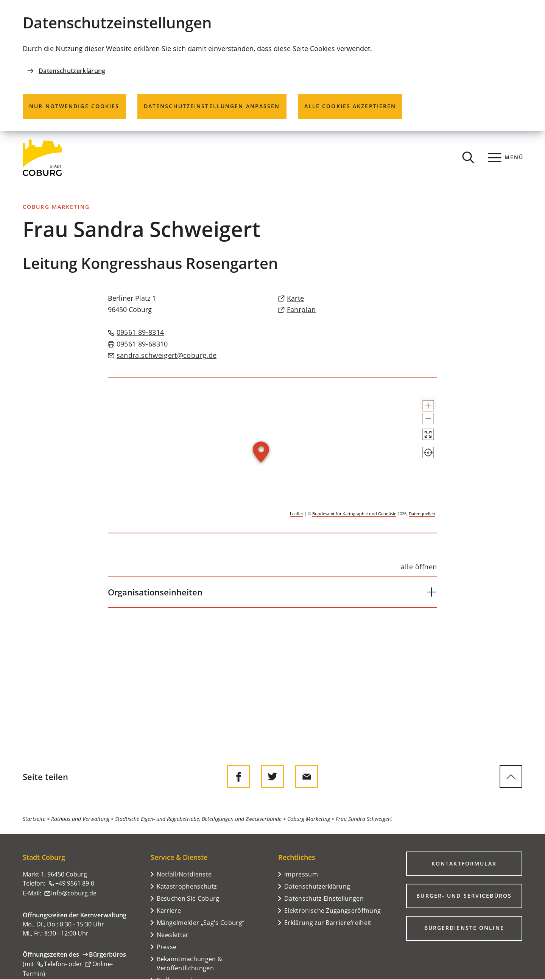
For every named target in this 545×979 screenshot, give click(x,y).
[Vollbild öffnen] (421, 455)
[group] (272, 455)
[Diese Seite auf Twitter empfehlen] (272, 776)
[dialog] (272, 65)
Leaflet (296, 513)
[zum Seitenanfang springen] (511, 776)
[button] (421, 409)
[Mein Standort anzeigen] (421, 480)
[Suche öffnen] (468, 157)
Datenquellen (422, 513)
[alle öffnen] (419, 567)
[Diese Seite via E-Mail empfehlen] (306, 776)
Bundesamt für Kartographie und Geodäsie (354, 513)
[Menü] (506, 157)
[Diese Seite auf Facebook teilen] (238, 776)
